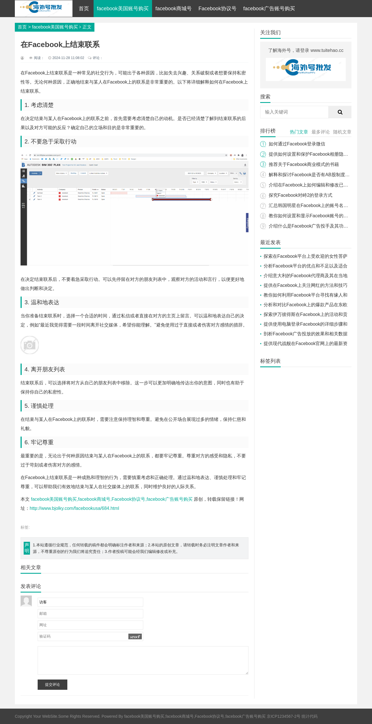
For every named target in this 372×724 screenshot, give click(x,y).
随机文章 (342, 131)
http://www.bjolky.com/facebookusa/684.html (74, 508)
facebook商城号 (173, 8)
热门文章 (299, 131)
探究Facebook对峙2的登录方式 (300, 195)
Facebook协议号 (217, 8)
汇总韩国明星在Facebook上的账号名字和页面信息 (320, 205)
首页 (84, 8)
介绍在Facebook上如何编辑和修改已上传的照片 (317, 184)
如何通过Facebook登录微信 (297, 143)
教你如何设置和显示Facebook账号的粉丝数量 (315, 215)
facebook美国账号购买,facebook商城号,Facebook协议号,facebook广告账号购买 (111, 499)
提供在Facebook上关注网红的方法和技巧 (305, 285)
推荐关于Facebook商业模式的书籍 (304, 164)
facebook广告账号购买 (269, 8)
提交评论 (52, 684)
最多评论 (321, 131)
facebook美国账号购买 (123, 8)
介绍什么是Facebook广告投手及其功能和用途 (315, 226)
